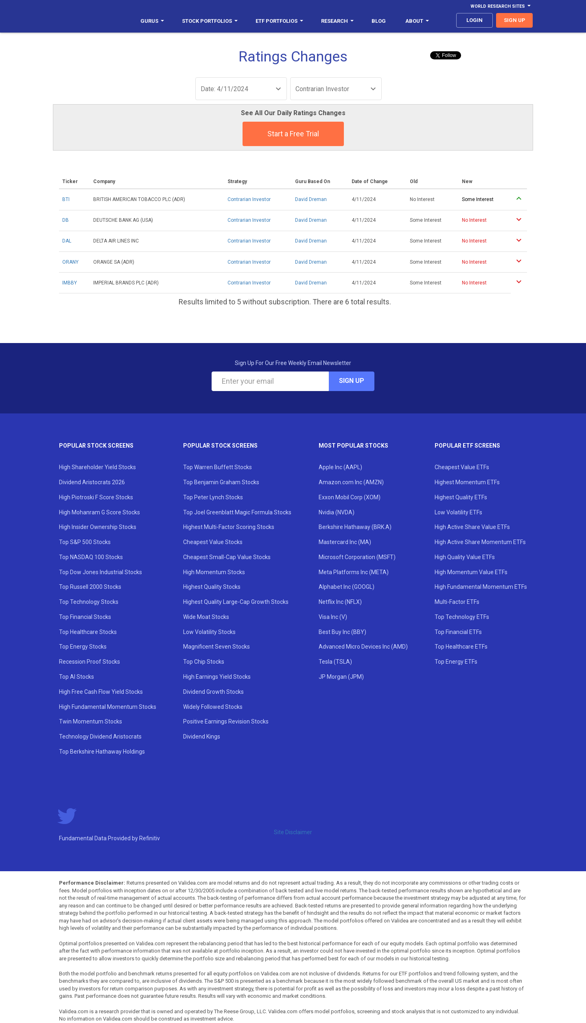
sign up (514, 20)
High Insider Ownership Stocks (97, 527)
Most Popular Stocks (353, 445)
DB (65, 220)
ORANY (70, 262)
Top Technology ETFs (462, 617)
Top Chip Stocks (203, 661)
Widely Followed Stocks (213, 707)
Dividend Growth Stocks (213, 692)
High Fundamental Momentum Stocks (107, 707)
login (474, 20)
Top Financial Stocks (85, 617)
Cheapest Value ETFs (462, 467)
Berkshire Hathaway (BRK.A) (355, 527)
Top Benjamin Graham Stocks (221, 482)
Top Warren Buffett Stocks (217, 467)
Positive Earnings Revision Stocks (226, 721)
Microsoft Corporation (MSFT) (357, 557)
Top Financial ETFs (458, 632)
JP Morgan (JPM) (341, 676)
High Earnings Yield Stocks (217, 676)
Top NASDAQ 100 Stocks (91, 557)
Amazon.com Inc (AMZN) (351, 482)
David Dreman (311, 199)
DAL (66, 241)
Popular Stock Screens (96, 445)
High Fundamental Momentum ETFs (481, 587)
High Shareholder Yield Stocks (97, 467)
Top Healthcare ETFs (461, 646)
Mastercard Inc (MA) (345, 542)
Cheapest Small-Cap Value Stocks (227, 557)
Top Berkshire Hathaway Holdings (102, 751)
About (417, 21)
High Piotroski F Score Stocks (96, 497)
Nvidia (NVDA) (336, 512)
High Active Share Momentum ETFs (480, 542)
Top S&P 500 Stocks (85, 542)
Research (337, 21)
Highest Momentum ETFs (467, 482)
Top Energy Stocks (83, 646)
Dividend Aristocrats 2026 (92, 482)
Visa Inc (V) (333, 617)
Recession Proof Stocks (89, 661)
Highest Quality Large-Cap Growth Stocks (236, 602)
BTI (66, 199)
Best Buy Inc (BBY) (342, 632)
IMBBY (69, 283)
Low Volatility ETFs (458, 512)
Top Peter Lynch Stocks (213, 497)
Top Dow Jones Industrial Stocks (100, 572)
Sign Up (351, 381)
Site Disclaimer (293, 832)
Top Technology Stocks (88, 602)
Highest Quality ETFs (461, 497)
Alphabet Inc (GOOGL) (346, 587)
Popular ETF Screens (467, 445)
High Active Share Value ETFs (472, 527)
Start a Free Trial (293, 133)
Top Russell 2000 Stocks (90, 587)
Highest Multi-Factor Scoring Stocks (228, 527)
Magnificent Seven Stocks (216, 646)
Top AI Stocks (76, 676)
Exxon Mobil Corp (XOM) (349, 497)
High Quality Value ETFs (465, 557)
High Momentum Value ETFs (471, 572)
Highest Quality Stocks (212, 587)
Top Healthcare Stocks (88, 632)
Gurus (152, 21)
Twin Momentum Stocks (90, 721)
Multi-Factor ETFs (457, 602)
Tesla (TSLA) (335, 661)
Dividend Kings (201, 736)
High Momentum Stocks (214, 572)
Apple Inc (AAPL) (340, 467)
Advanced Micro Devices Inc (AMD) (363, 646)
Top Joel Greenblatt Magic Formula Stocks (237, 512)
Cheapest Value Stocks (213, 542)
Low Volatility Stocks (209, 632)
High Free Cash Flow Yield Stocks (101, 692)
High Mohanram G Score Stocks (99, 512)
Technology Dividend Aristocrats (100, 736)
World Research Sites (500, 6)
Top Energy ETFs (456, 661)
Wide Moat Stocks (206, 617)
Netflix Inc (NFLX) (340, 602)
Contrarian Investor (249, 199)
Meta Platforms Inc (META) (354, 572)
